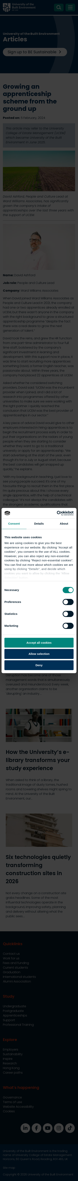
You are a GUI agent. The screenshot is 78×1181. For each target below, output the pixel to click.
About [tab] (64, 523)
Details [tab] (39, 523)
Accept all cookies (39, 642)
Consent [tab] (14, 523)
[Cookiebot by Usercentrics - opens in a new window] (57, 513)
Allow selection (38, 653)
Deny (39, 665)
